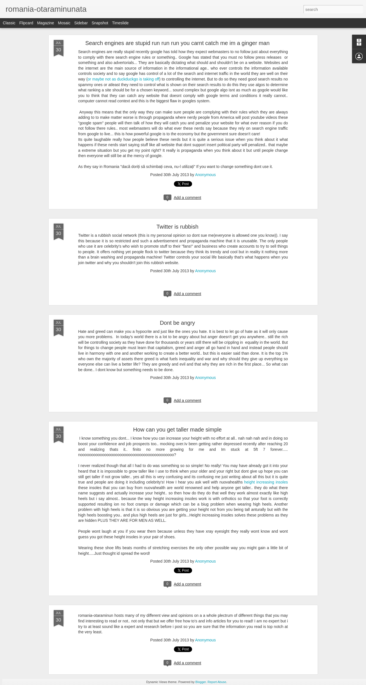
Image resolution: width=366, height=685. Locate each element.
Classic (9, 23)
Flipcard (26, 23)
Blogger (200, 682)
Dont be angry (177, 323)
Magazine (45, 23)
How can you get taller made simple (177, 429)
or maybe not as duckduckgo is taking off (123, 79)
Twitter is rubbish (177, 227)
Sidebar (81, 23)
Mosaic (64, 23)
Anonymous (205, 174)
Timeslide (120, 23)
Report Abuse (216, 682)
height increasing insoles (266, 482)
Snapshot (100, 23)
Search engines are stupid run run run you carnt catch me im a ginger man (177, 43)
